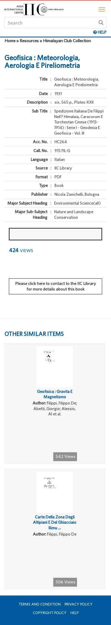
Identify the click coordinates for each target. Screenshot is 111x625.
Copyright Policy (50, 613)
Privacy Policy (79, 604)
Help (74, 613)
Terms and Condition (40, 604)
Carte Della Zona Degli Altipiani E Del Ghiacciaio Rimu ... (54, 522)
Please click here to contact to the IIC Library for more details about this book (55, 286)
